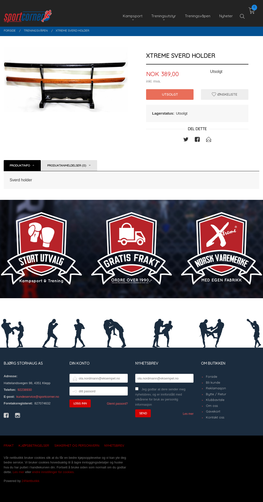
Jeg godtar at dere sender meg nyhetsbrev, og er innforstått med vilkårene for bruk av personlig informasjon (160, 396)
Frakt (9, 445)
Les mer (188, 414)
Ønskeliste (224, 94)
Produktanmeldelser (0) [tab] (66, 165)
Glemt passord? (117, 403)
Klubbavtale (215, 400)
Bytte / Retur (216, 394)
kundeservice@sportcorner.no (37, 396)
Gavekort (213, 411)
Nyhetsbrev (114, 445)
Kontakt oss (215, 417)
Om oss (212, 406)
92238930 (25, 390)
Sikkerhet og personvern (76, 445)
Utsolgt (170, 94)
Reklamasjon (216, 388)
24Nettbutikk (30, 481)
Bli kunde (213, 382)
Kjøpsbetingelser (34, 445)
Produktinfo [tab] (20, 165)
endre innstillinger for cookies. (53, 472)
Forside (211, 376)
